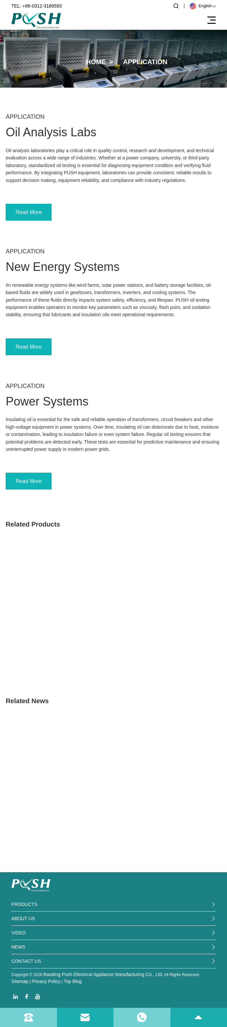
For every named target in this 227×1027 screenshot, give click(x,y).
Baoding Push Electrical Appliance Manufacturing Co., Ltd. (103, 974)
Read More (29, 212)
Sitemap (19, 981)
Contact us (26, 961)
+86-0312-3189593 (42, 6)
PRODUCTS (24, 904)
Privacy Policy (45, 981)
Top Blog (72, 981)
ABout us (23, 918)
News (18, 947)
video (18, 932)
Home (96, 61)
